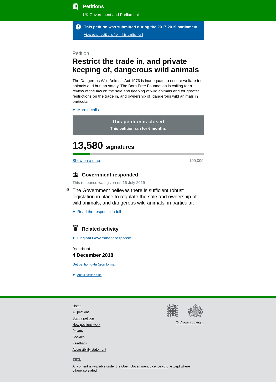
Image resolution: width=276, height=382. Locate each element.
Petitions (93, 6)
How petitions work (86, 324)
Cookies (79, 337)
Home (77, 306)
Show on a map (86, 160)
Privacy (78, 331)
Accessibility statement (89, 349)
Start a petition (83, 318)
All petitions (81, 312)
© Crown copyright (190, 322)
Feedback (80, 343)
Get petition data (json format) (95, 264)
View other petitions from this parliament (113, 34)
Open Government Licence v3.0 (144, 366)
